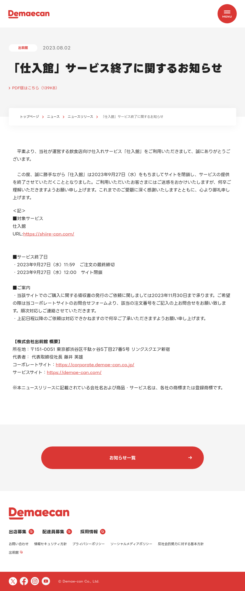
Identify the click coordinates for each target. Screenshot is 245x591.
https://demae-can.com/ (74, 372)
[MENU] (227, 13)
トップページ (29, 116)
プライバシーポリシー (88, 544)
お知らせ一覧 (150, 457)
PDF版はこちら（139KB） (35, 88)
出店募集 (21, 531)
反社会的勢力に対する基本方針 (181, 544)
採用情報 (92, 531)
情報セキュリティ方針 (50, 544)
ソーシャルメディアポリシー (131, 544)
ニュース (53, 116)
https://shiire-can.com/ (48, 233)
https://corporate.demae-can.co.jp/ (95, 364)
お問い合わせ (19, 544)
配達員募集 (57, 531)
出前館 (16, 552)
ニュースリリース (80, 116)
